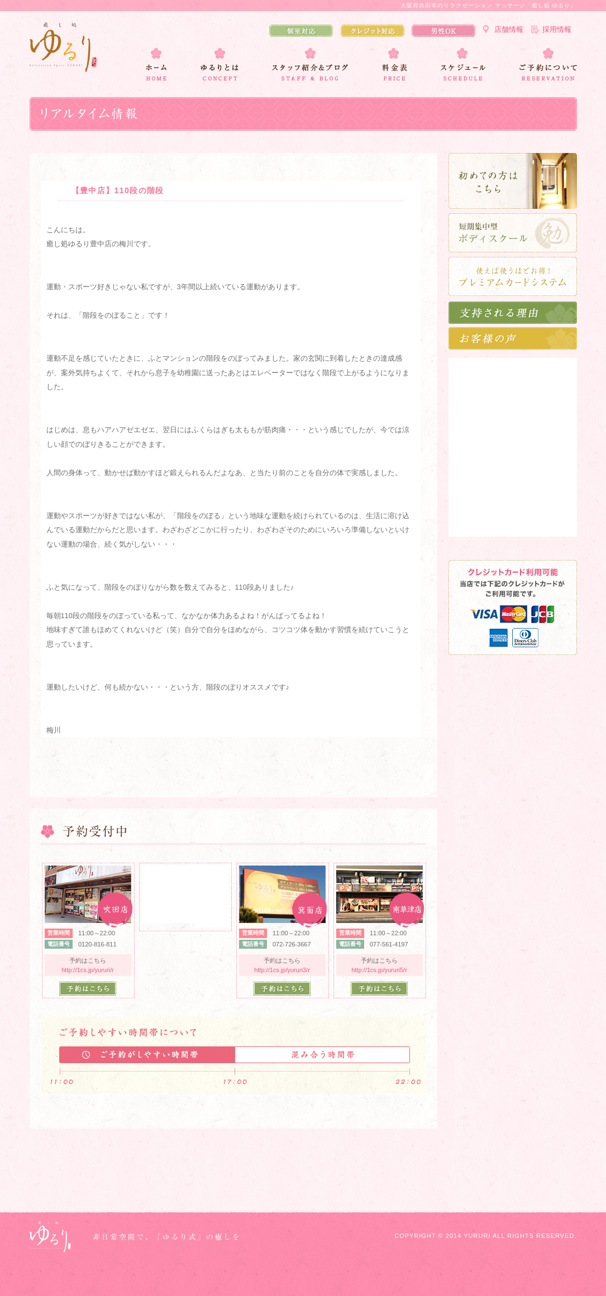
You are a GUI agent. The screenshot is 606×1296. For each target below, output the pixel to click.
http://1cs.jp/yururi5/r (379, 970)
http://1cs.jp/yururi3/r (282, 970)
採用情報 (556, 29)
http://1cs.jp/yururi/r (87, 970)
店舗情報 (508, 29)
